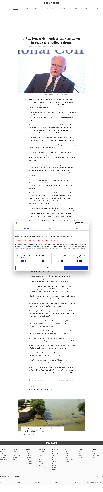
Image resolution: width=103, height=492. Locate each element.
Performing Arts (69, 459)
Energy (40, 455)
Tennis (80, 457)
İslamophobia (29, 463)
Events (66, 455)
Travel (53, 455)
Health (53, 451)
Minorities (15, 457)
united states (48, 389)
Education (15, 453)
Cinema (67, 451)
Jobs (1, 482)
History (54, 465)
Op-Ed (93, 453)
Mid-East (28, 451)
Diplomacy (26, 8)
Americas (28, 455)
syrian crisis (32, 389)
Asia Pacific (28, 457)
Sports (80, 449)
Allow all (75, 268)
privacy (18, 482)
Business (42, 449)
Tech (40, 461)
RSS (75, 482)
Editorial (94, 457)
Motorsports (81, 455)
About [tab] (76, 228)
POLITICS (3, 449)
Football (80, 451)
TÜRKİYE (15, 449)
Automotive (42, 451)
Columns (94, 451)
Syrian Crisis (29, 461)
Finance (41, 457)
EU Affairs (63, 8)
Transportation (42, 465)
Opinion (94, 449)
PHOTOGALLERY (30, 434)
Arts (67, 449)
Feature (54, 467)
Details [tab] (51, 228)
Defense (41, 463)
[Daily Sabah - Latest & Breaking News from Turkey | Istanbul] (51, 3)
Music (66, 453)
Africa (27, 459)
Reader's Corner (95, 455)
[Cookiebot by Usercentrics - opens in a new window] (76, 223)
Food (53, 457)
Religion (54, 463)
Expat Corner (55, 469)
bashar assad (40, 389)
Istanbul (15, 451)
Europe (28, 453)
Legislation (37, 8)
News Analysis (85, 8)
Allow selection (51, 268)
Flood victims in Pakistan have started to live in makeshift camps (42, 430)
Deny (27, 268)
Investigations (16, 455)
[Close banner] (87, 223)
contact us (57, 482)
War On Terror (50, 8)
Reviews (67, 461)
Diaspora (15, 459)
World (28, 449)
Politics (15, 8)
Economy (41, 453)
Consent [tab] (26, 228)
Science (54, 461)
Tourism (41, 459)
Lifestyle (55, 449)
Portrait (67, 457)
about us (37, 482)
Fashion (54, 459)
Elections (73, 8)
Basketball (80, 453)
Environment (55, 453)
